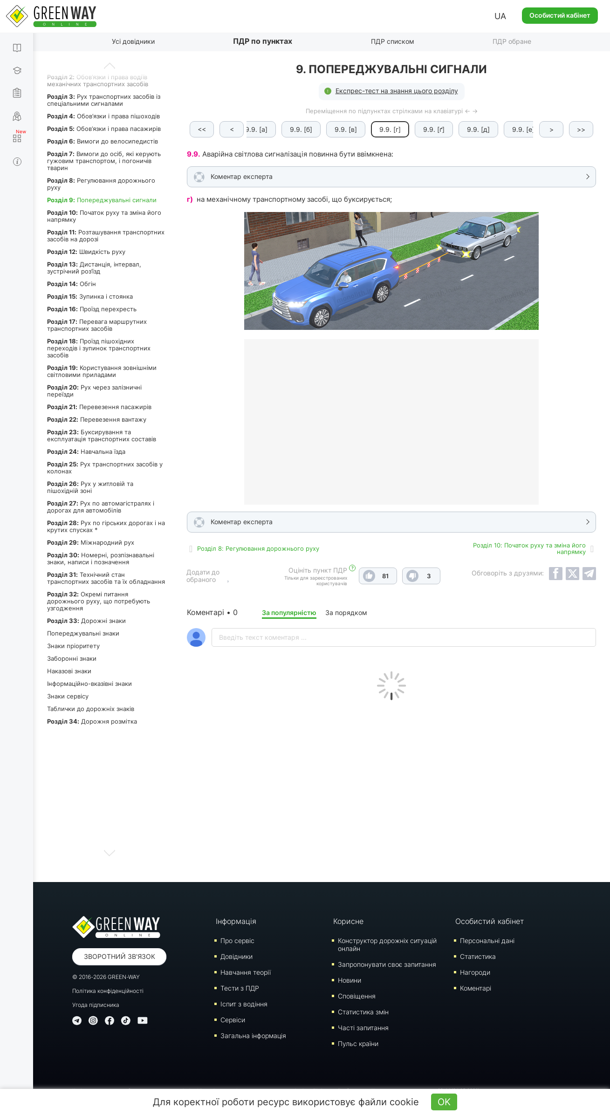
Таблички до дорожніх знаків (90, 708)
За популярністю (289, 612)
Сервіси (232, 1020)
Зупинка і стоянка (90, 296)
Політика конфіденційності (108, 990)
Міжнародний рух (90, 542)
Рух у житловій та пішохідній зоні (90, 487)
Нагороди (475, 972)
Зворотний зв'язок (119, 956)
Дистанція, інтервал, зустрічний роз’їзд (94, 267)
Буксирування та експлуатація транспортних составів (101, 435)
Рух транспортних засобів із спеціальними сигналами (103, 100)
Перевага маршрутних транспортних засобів (97, 325)
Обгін (71, 283)
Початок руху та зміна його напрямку (104, 216)
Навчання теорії (245, 972)
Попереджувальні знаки (83, 633)
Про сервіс (237, 940)
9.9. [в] (346, 129)
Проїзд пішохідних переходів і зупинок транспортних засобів (99, 348)
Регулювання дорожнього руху (101, 184)
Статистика (478, 956)
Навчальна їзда (86, 451)
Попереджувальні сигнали (102, 200)
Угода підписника (95, 1004)
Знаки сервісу (68, 696)
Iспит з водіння (243, 1004)
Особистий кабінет (559, 15)
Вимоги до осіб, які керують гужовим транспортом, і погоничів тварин (104, 160)
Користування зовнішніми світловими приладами (102, 371)
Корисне (348, 921)
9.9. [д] (478, 129)
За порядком (346, 612)
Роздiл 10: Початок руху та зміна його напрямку (529, 548)
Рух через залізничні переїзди (94, 390)
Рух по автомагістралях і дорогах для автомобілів (100, 506)
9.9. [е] (523, 129)
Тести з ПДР (239, 988)
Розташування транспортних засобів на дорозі (105, 235)
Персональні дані (487, 940)
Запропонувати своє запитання (387, 964)
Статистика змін (363, 1012)
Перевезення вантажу (96, 419)
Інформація (236, 921)
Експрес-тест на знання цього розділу (397, 91)
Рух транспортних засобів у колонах (105, 467)
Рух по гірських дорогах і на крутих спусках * (106, 526)
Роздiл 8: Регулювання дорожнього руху (258, 548)
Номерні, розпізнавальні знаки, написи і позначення (100, 558)
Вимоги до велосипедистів (102, 141)
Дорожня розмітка (92, 721)
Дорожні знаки (86, 620)
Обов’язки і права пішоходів (103, 116)
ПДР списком (392, 41)
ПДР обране (512, 41)
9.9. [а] (256, 129)
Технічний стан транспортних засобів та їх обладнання (106, 578)
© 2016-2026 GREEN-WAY (106, 976)
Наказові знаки (69, 671)
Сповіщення (357, 996)
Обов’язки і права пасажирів (104, 128)
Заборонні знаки (71, 658)
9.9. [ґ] (434, 129)
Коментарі (475, 988)
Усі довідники (133, 41)
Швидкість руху (86, 251)
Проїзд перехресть (92, 309)
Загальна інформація (253, 1036)
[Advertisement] (391, 789)
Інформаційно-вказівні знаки (89, 683)
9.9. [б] (301, 129)
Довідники (236, 956)
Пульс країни (358, 1043)
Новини (349, 980)
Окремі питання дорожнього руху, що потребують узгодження (98, 601)
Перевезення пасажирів (99, 406)
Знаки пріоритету (73, 646)
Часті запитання (363, 1028)
